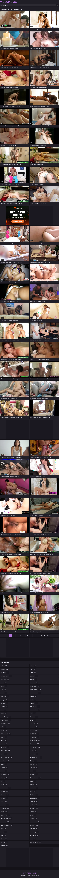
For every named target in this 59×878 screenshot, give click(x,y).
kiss (3, 835)
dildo (4, 730)
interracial (5, 808)
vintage (33, 811)
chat (3, 710)
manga (33, 679)
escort (4, 744)
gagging (4, 767)
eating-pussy (6, 734)
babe (4, 683)
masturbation (35, 693)
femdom (5, 761)
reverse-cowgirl (36, 757)
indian (4, 801)
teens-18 (34, 788)
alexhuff (4, 669)
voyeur (33, 818)
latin (33, 669)
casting (4, 706)
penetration (34, 737)
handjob (5, 791)
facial (4, 754)
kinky (4, 832)
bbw (3, 689)
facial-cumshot (6, 757)
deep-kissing (6, 717)
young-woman (35, 842)
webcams (34, 828)
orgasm (34, 717)
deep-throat (6, 720)
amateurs (5, 679)
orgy (33, 720)
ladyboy (4, 845)
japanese (5, 822)
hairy (4, 784)
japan (4, 811)
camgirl (4, 700)
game (4, 771)
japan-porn (5, 815)
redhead (34, 754)
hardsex (4, 798)
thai (33, 791)
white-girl (34, 835)
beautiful (5, 696)
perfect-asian (35, 740)
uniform (34, 801)
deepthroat (5, 723)
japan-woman (6, 818)
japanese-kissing (7, 825)
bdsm (4, 693)
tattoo (33, 784)
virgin (33, 815)
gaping (4, 778)
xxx (33, 839)
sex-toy (34, 764)
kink (3, 828)
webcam (34, 825)
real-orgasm (35, 747)
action (4, 666)
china (4, 713)
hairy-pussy (6, 788)
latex (33, 666)
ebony (4, 737)
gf (3, 781)
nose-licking (35, 710)
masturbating (35, 689)
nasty (33, 700)
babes (4, 686)
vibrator (34, 808)
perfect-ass (34, 744)
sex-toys (34, 767)
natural (34, 703)
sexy (33, 771)
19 (41, 635)
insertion (5, 805)
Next (48, 635)
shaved (34, 774)
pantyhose (34, 734)
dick (3, 727)
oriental (34, 723)
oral (33, 713)
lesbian (34, 676)
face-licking (5, 750)
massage (34, 683)
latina (33, 672)
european (5, 747)
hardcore (5, 795)
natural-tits (35, 706)
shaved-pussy (35, 778)
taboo (33, 781)
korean (4, 842)
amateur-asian (6, 676)
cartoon (4, 703)
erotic (4, 740)
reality (33, 750)
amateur (5, 672)
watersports (35, 822)
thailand (34, 795)
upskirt (33, 805)
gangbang (5, 774)
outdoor (34, 727)
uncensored (35, 798)
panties (33, 730)
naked (33, 696)
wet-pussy (34, 832)
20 (44, 635)
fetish (4, 764)
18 (37, 635)
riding (33, 761)
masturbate (35, 686)
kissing (4, 839)
